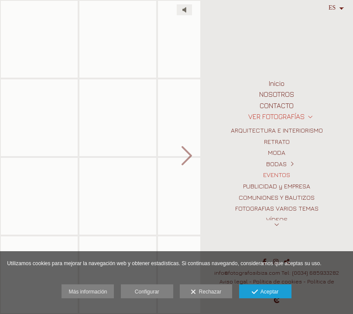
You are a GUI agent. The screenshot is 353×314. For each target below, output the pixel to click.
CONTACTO (277, 105)
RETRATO (277, 141)
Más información (88, 292)
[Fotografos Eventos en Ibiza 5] (118, 117)
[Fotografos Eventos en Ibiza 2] (39, 196)
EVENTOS (276, 174)
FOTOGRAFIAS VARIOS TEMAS (277, 208)
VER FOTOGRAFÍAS (276, 116)
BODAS (276, 163)
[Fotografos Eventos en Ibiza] (39, 117)
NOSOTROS (276, 94)
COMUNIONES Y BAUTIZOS (277, 197)
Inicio (276, 83)
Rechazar (206, 292)
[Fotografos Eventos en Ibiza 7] (118, 196)
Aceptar (265, 292)
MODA (276, 152)
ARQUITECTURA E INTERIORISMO (277, 130)
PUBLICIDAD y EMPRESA (276, 186)
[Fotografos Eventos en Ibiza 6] (118, 39)
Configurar (147, 292)
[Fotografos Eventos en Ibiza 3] (39, 39)
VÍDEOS (277, 219)
